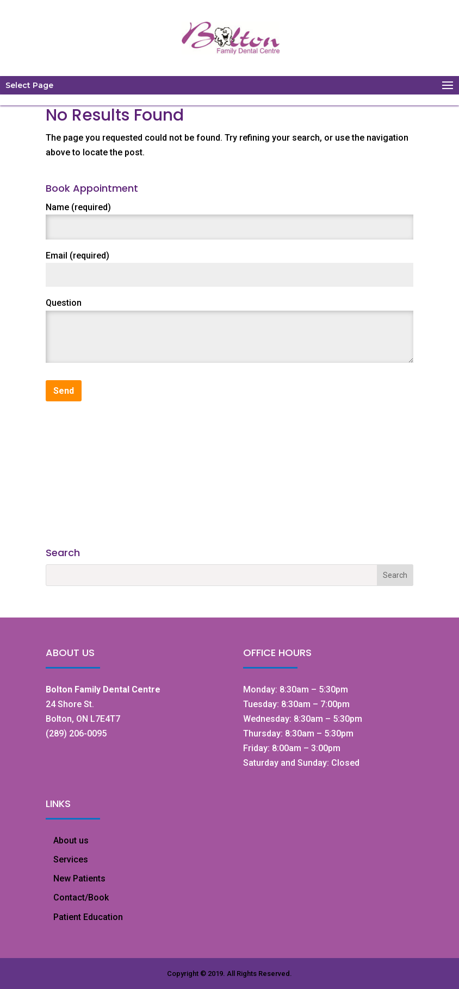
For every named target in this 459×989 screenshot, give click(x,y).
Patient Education (88, 917)
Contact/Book (81, 897)
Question (64, 303)
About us (71, 840)
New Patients (79, 878)
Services (70, 859)
